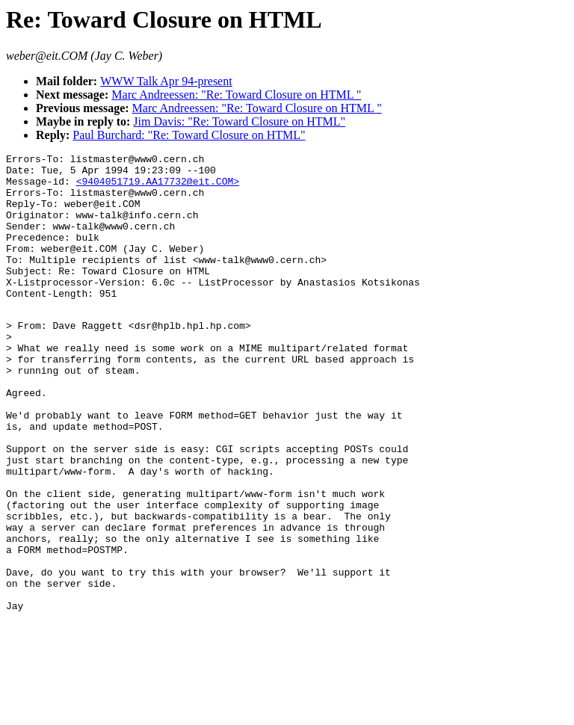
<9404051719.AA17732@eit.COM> (157, 187)
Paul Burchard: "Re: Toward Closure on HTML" (188, 135)
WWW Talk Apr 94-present (166, 81)
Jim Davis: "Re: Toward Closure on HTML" (239, 121)
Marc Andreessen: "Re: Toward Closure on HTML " (236, 94)
